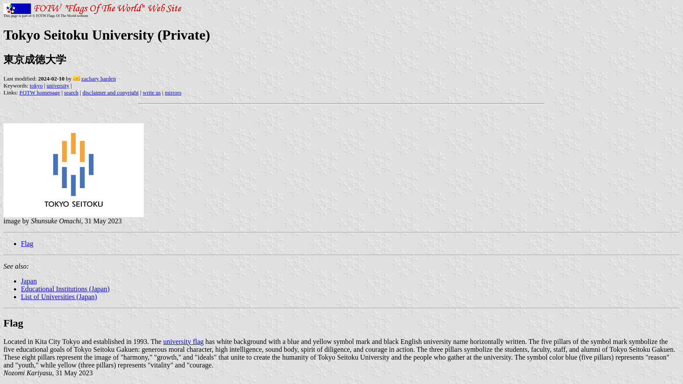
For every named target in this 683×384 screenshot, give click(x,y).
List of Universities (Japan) (59, 296)
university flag (183, 341)
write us (152, 92)
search (71, 92)
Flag (27, 243)
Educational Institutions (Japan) (65, 289)
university (58, 85)
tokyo (36, 85)
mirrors (173, 92)
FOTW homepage (39, 92)
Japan (29, 281)
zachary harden (98, 78)
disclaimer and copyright (110, 92)
